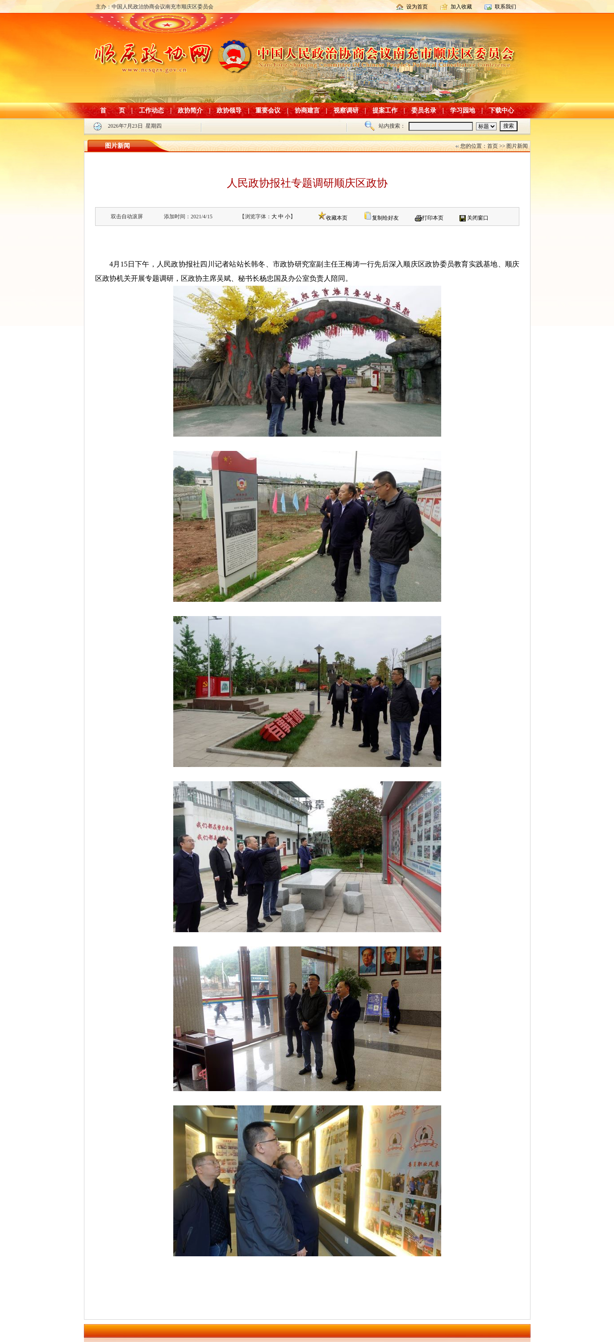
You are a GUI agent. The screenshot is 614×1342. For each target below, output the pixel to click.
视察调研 (346, 110)
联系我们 (505, 7)
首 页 (112, 110)
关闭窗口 (478, 218)
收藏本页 (336, 218)
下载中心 (501, 110)
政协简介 (190, 110)
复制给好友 (385, 218)
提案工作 (384, 110)
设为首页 (417, 7)
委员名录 (423, 110)
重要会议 (267, 110)
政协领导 (229, 110)
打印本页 (432, 218)
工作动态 (151, 110)
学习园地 (462, 110)
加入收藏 (461, 7)
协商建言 (307, 110)
